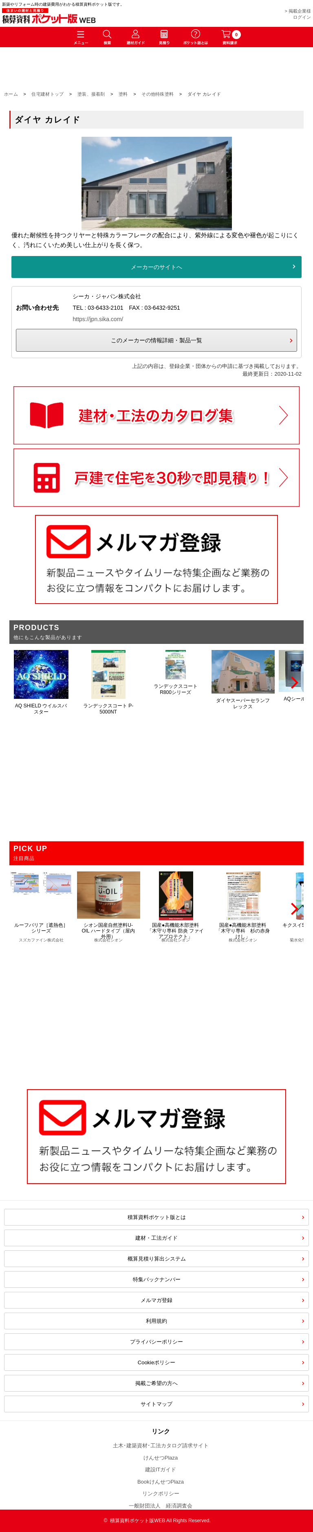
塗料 (123, 94)
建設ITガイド (160, 1469)
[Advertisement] (156, 1012)
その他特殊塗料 (157, 94)
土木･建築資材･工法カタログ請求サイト (161, 1445)
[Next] (293, 682)
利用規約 (156, 1321)
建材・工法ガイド (156, 1238)
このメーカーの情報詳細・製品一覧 (156, 340)
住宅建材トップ (47, 94)
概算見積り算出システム (157, 1259)
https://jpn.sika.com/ (98, 319)
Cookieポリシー (156, 1362)
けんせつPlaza (160, 1458)
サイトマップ (156, 1404)
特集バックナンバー (157, 1279)
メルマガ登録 (156, 1300)
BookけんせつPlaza (160, 1482)
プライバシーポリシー (156, 1342)
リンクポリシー (160, 1493)
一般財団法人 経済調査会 (160, 1506)
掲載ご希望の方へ (156, 1383)
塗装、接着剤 (91, 94)
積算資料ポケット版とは (157, 1217)
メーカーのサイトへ (156, 267)
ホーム (11, 94)
